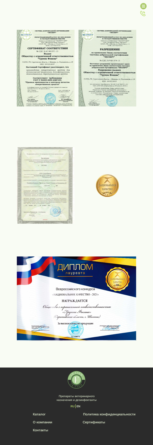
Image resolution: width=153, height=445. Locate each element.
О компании (42, 422)
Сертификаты (94, 422)
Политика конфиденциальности (109, 414)
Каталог (39, 414)
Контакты (40, 430)
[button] (142, 13)
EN (78, 406)
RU (73, 406)
